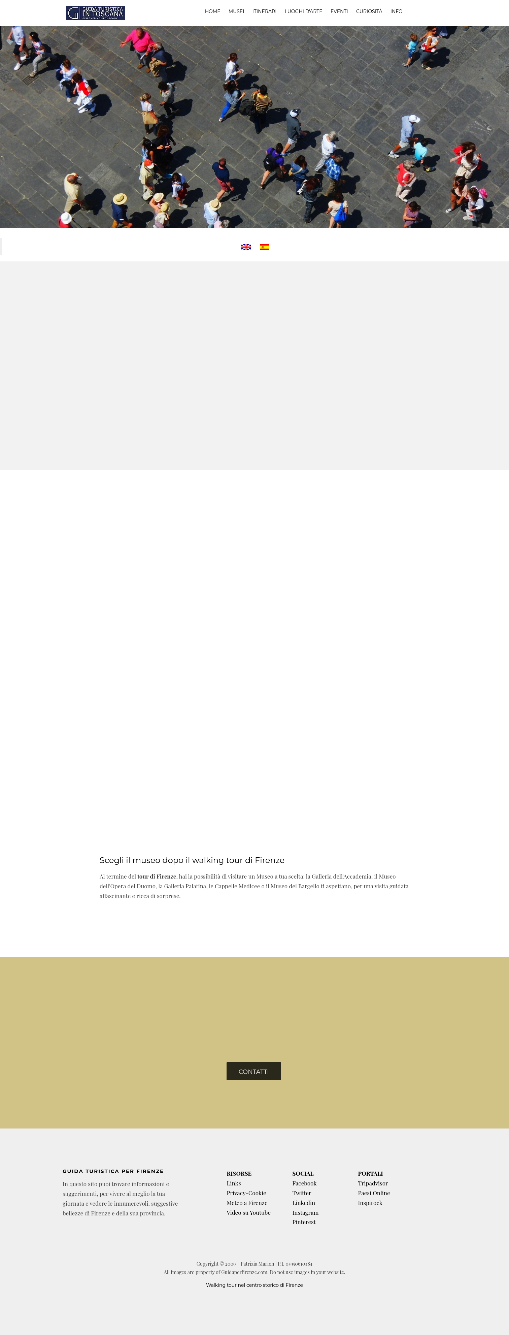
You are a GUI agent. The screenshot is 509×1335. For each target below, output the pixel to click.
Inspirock (370, 1202)
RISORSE (239, 1173)
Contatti (254, 1072)
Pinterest (303, 1222)
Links (234, 1183)
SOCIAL (302, 1173)
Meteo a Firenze (247, 1202)
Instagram (305, 1212)
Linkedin (303, 1202)
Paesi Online (374, 1193)
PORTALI (370, 1173)
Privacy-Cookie (246, 1193)
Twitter (301, 1193)
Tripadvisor (373, 1183)
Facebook (304, 1183)
